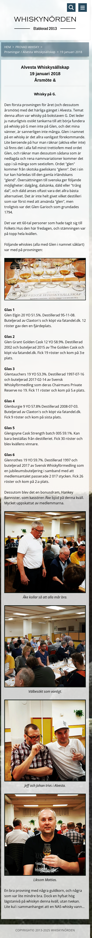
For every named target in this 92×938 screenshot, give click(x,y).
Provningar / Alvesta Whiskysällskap (29, 52)
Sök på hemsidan (71, 7)
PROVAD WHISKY (27, 47)
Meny (82, 7)
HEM (7, 47)
